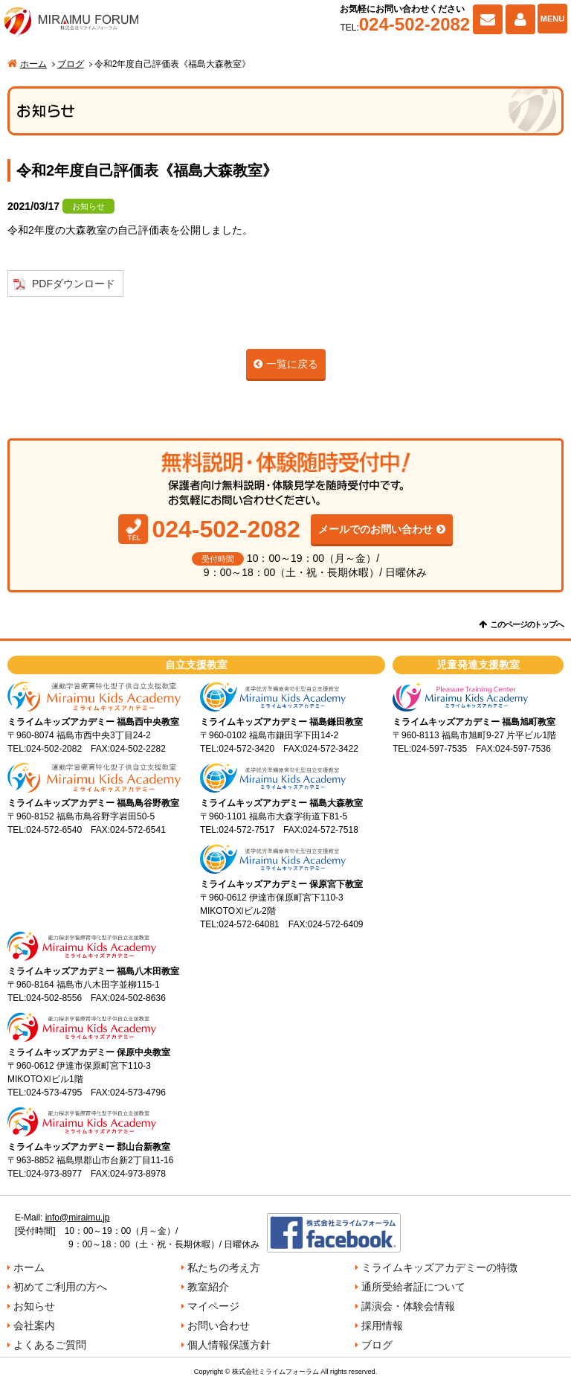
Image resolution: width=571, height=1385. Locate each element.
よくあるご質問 (49, 1345)
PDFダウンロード (73, 284)
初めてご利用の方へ (60, 1287)
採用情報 (382, 1325)
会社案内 (34, 1325)
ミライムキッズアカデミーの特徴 (439, 1267)
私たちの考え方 (223, 1267)
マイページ (520, 19)
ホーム (33, 64)
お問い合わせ (488, 19)
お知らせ (34, 1306)
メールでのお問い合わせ (375, 529)
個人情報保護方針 (229, 1345)
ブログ (70, 64)
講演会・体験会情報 (408, 1306)
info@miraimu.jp (77, 1217)
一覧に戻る (292, 364)
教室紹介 (208, 1287)
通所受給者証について (413, 1287)
